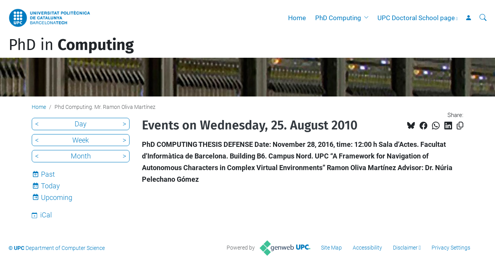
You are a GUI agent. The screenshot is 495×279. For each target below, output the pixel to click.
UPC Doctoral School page (416, 18)
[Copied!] (460, 125)
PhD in (71, 45)
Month (81, 156)
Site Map (331, 248)
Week (80, 140)
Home (297, 18)
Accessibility (367, 248)
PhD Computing (338, 18)
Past (48, 174)
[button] (367, 18)
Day (81, 124)
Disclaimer (405, 248)
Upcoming (56, 197)
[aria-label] (483, 18)
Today (50, 186)
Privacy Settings (451, 248)
